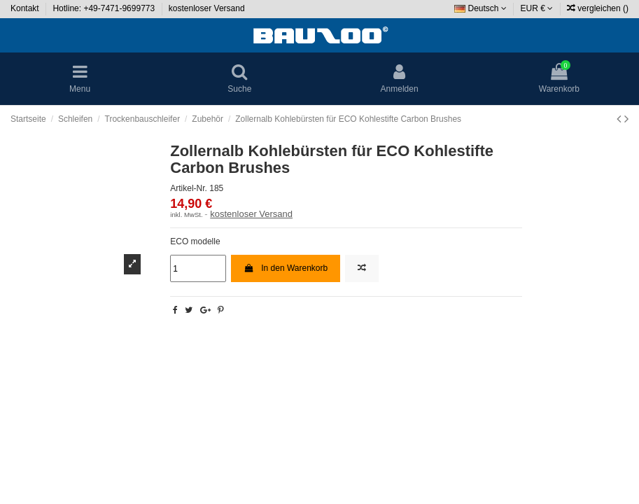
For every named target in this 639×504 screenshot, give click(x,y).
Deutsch (480, 8)
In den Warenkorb (286, 268)
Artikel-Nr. (188, 188)
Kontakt (25, 8)
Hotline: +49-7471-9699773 (104, 8)
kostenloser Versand (207, 8)
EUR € (537, 8)
